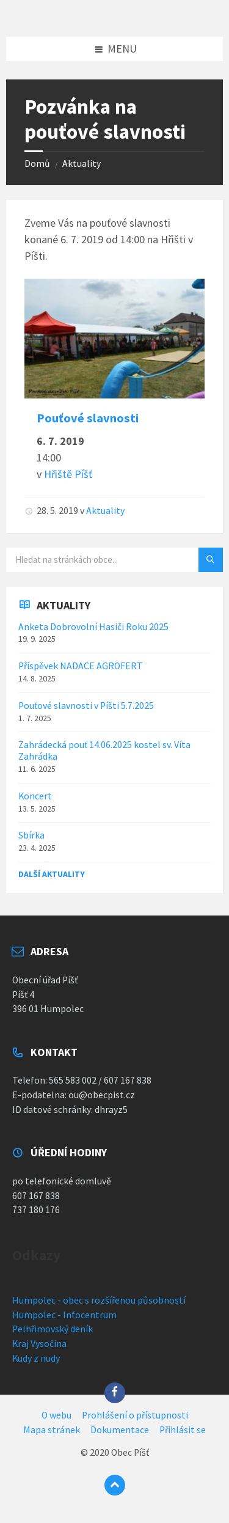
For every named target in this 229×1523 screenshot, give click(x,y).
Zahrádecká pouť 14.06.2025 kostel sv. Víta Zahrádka (104, 750)
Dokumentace (119, 1430)
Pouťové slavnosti (88, 418)
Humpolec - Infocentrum (64, 1315)
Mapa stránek (51, 1430)
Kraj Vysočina (39, 1343)
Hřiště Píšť (68, 474)
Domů (37, 163)
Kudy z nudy (36, 1358)
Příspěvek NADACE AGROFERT (80, 666)
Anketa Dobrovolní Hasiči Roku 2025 (93, 627)
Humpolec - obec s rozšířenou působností (99, 1300)
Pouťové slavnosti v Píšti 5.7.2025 (86, 705)
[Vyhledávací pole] (114, 560)
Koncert (35, 796)
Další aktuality (51, 873)
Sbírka (31, 835)
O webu (56, 1415)
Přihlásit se (182, 1430)
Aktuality (81, 163)
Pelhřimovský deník (52, 1329)
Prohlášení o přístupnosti (135, 1415)
